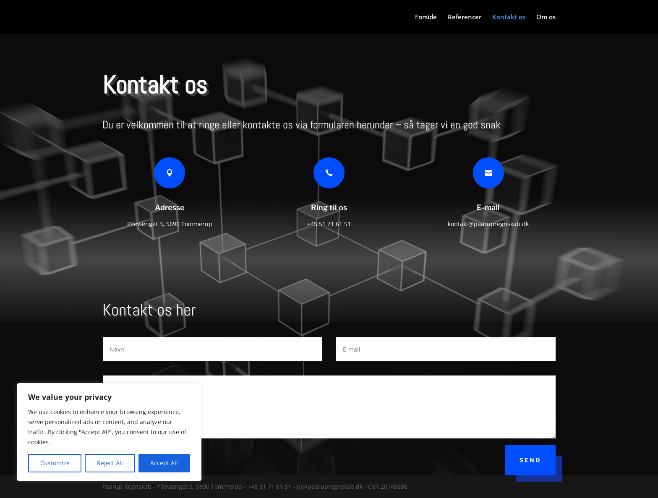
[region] (109, 432)
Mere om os (604, 269)
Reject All (110, 463)
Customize (55, 463)
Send (530, 460)
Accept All (164, 463)
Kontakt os (508, 17)
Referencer (464, 17)
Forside (426, 17)
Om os (546, 17)
